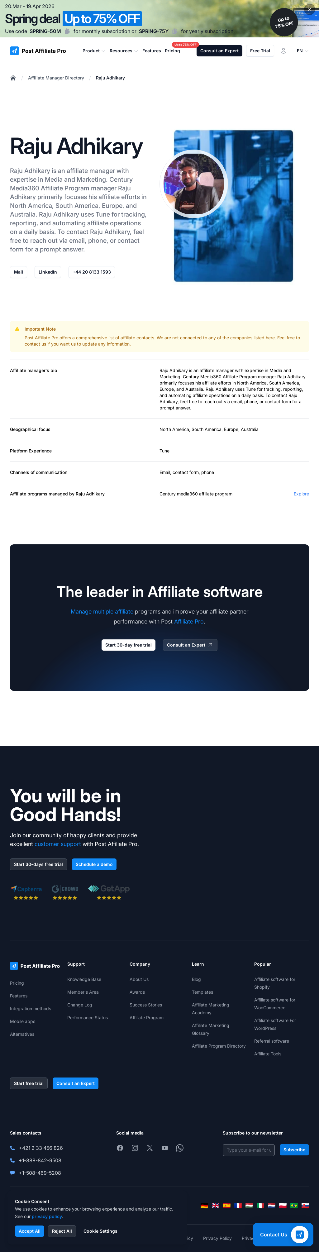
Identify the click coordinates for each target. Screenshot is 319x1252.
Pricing (17, 983)
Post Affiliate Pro (41, 337)
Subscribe (294, 1149)
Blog (196, 979)
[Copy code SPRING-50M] (67, 31)
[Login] (283, 50)
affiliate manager (217, 370)
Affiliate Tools (267, 1053)
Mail (18, 272)
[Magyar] (249, 1205)
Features (18, 995)
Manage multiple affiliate (102, 611)
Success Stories (146, 1004)
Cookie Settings (100, 1231)
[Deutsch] (204, 1205)
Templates (202, 992)
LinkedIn (48, 272)
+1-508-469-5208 (40, 1173)
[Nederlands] (271, 1205)
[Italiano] (260, 1205)
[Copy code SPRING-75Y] (174, 31)
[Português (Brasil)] (294, 1205)
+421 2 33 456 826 (41, 1148)
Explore (301, 493)
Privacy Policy (217, 1238)
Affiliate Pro (189, 621)
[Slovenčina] (305, 1205)
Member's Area (83, 992)
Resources (124, 51)
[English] (215, 1205)
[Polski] (283, 1205)
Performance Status (87, 1017)
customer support (58, 844)
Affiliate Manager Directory (56, 77)
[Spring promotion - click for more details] (159, 18)
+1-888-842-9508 (40, 1160)
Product (94, 51)
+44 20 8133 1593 (92, 272)
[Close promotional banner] (309, 9)
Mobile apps (22, 1021)
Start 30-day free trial (128, 645)
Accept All (29, 1231)
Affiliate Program (65, 188)
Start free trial (29, 1083)
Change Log (79, 1004)
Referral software (271, 1041)
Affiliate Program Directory (219, 1046)
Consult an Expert (219, 50)
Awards (137, 992)
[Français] (238, 1205)
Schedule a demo (94, 864)
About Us (139, 979)
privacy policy (47, 1216)
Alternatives (22, 1034)
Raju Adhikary (110, 77)
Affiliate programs (28, 493)
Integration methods (30, 1008)
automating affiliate (80, 223)
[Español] (227, 1205)
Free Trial (260, 50)
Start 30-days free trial (38, 864)
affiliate (77, 170)
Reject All (62, 1231)
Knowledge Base (84, 979)
